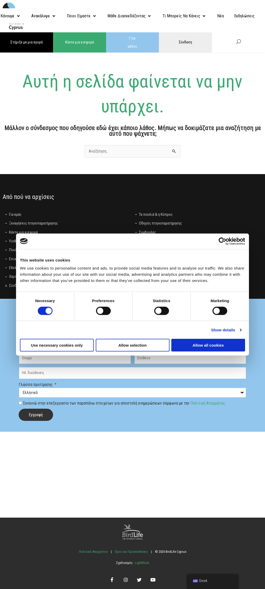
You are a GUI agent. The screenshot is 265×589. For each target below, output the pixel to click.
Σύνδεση (185, 42)
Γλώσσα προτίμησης (36, 384)
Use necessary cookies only (57, 345)
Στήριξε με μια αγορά (26, 42)
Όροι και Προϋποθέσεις (131, 551)
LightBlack (141, 562)
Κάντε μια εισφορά (79, 42)
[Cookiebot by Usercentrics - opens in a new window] (222, 241)
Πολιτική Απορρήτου (207, 402)
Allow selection (132, 345)
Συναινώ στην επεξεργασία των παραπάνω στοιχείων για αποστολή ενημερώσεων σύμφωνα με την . (124, 402)
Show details (223, 329)
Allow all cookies (208, 345)
